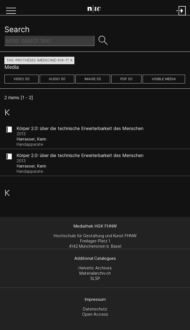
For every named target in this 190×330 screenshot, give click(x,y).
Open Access (95, 314)
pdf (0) (126, 79)
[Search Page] (96, 9)
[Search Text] (49, 41)
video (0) (21, 79)
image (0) (93, 79)
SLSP (95, 278)
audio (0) (57, 79)
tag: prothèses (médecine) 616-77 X (39, 60)
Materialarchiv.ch (95, 273)
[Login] (181, 15)
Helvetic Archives (95, 268)
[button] (11, 11)
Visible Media (164, 79)
